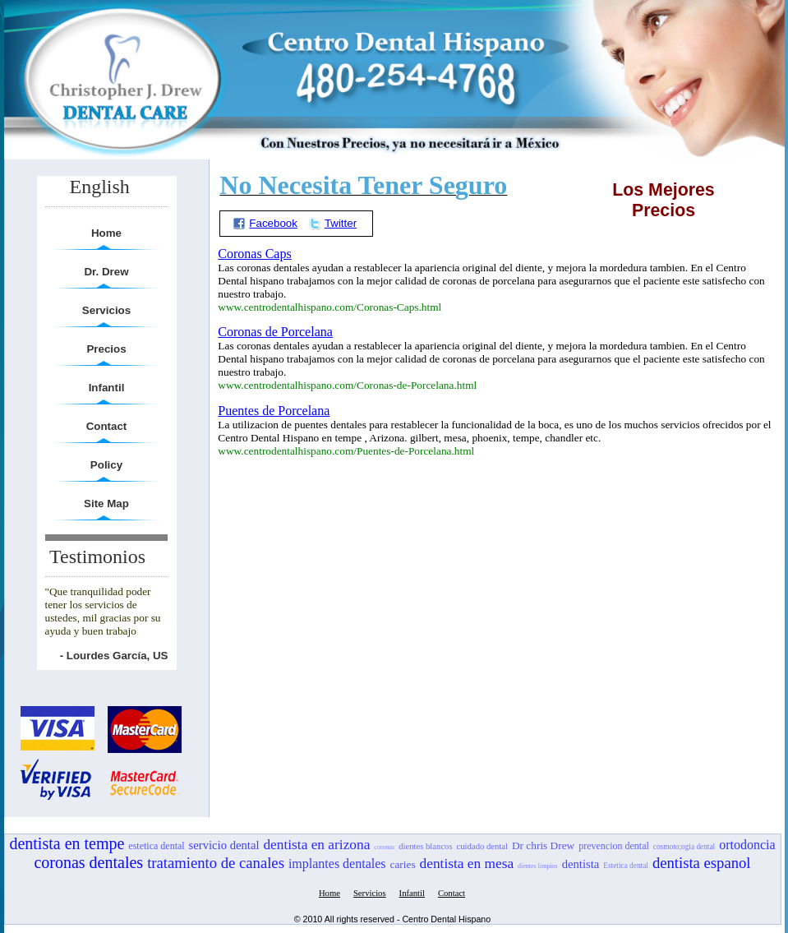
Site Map (106, 503)
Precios (106, 349)
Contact (106, 426)
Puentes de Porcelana (273, 411)
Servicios (106, 310)
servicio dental (224, 845)
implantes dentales (337, 864)
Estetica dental (625, 865)
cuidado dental (482, 846)
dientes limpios (538, 866)
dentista (581, 864)
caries (403, 864)
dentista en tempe (66, 843)
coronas (384, 847)
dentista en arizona (316, 844)
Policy (106, 465)
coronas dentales (88, 862)
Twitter (332, 223)
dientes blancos (425, 846)
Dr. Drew (106, 272)
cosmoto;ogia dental (684, 847)
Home (106, 233)
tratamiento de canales (215, 862)
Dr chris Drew (543, 845)
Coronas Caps (254, 254)
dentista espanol (701, 862)
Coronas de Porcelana (275, 332)
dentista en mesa (467, 863)
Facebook (265, 223)
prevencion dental (613, 846)
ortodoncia (747, 845)
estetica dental (156, 846)
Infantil (107, 387)
